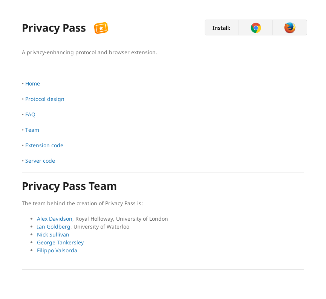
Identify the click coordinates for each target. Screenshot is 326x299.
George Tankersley (60, 242)
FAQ (30, 114)
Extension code (44, 145)
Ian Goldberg (53, 226)
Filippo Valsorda (57, 250)
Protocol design (44, 98)
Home (32, 83)
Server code (40, 160)
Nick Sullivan (53, 234)
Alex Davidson (54, 218)
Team (32, 129)
